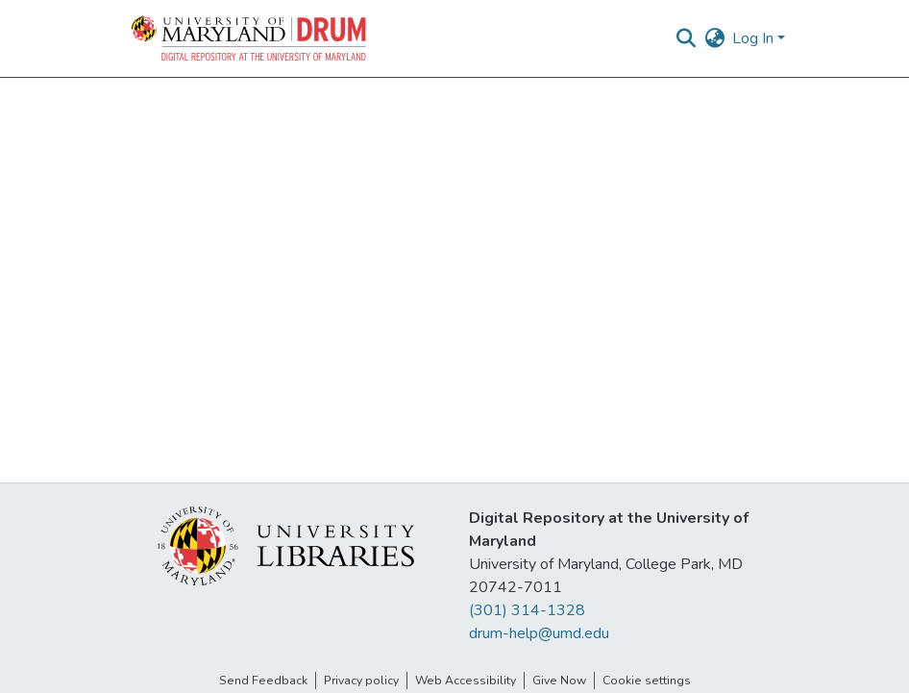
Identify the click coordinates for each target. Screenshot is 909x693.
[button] (250, 38)
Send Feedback (263, 680)
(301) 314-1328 (527, 610)
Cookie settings (646, 680)
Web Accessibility (465, 680)
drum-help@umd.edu (539, 633)
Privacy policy (361, 680)
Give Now (559, 680)
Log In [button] (754, 38)
